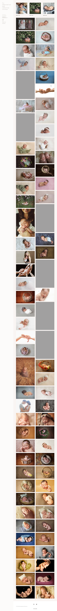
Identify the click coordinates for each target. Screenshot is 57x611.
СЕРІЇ (3, 20)
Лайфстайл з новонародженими (4, 17)
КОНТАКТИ (3, 23)
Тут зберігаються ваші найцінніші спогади (6, 6)
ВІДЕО (3, 19)
